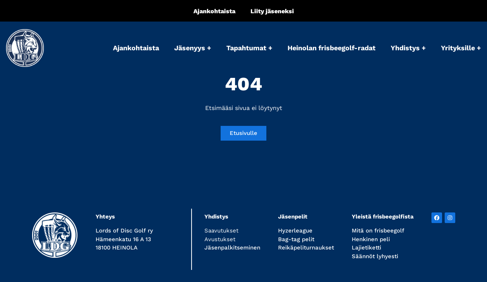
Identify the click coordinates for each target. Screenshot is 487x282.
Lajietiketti (366, 247)
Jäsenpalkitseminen (232, 247)
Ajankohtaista (214, 11)
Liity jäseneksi (272, 11)
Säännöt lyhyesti (375, 256)
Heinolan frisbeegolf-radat (332, 48)
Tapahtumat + (249, 48)
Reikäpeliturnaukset (306, 247)
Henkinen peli (371, 239)
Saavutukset (221, 230)
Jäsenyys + (192, 48)
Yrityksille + (461, 48)
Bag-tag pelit (296, 239)
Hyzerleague (295, 230)
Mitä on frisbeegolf (378, 230)
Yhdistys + (408, 48)
